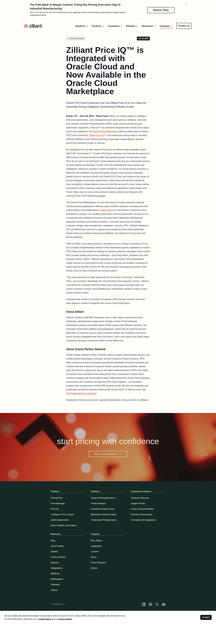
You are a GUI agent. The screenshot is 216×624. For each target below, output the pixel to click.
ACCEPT (206, 617)
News (93, 557)
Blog (53, 540)
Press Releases (98, 562)
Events (94, 568)
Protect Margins (98, 503)
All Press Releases (77, 38)
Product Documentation (142, 509)
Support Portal (138, 503)
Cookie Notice (44, 619)
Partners (132, 26)
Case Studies (57, 546)
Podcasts (55, 584)
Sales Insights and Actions (63, 525)
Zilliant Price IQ (96, 135)
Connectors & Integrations (143, 520)
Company (166, 26)
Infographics (57, 568)
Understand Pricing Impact (104, 520)
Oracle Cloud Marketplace (105, 131)
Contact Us (184, 26)
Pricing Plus (56, 498)
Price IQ (55, 509)
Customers (115, 26)
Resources (149, 26)
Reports (54, 562)
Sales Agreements (60, 520)
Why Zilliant (96, 540)
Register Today (161, 10)
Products (98, 26)
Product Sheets (58, 557)
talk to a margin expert (108, 454)
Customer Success (140, 498)
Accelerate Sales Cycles (103, 509)
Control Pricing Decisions (103, 498)
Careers (95, 551)
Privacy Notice (65, 619)
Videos (54, 590)
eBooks (54, 551)
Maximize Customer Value (103, 514)
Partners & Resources (141, 514)
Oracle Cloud (106, 210)
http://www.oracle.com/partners (81, 393)
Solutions (82, 26)
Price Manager (58, 503)
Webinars (55, 573)
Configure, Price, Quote (62, 514)
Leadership (96, 546)
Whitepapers (57, 579)
